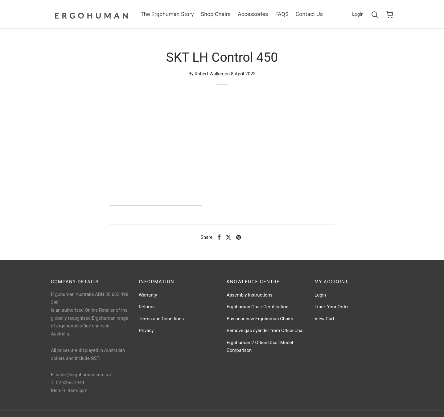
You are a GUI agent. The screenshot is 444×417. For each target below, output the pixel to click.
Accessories (253, 14)
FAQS (281, 14)
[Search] (374, 14)
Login (320, 295)
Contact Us (309, 14)
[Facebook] (219, 237)
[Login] (358, 15)
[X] (228, 237)
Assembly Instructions (250, 295)
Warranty (148, 295)
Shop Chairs (216, 14)
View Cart (324, 319)
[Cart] (389, 14)
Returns (146, 307)
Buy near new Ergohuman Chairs (260, 319)
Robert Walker (209, 74)
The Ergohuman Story (167, 14)
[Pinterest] (238, 237)
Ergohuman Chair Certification (257, 307)
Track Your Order (331, 307)
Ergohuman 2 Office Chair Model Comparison (260, 346)
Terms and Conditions (161, 319)
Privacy (146, 330)
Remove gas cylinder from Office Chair (266, 330)
